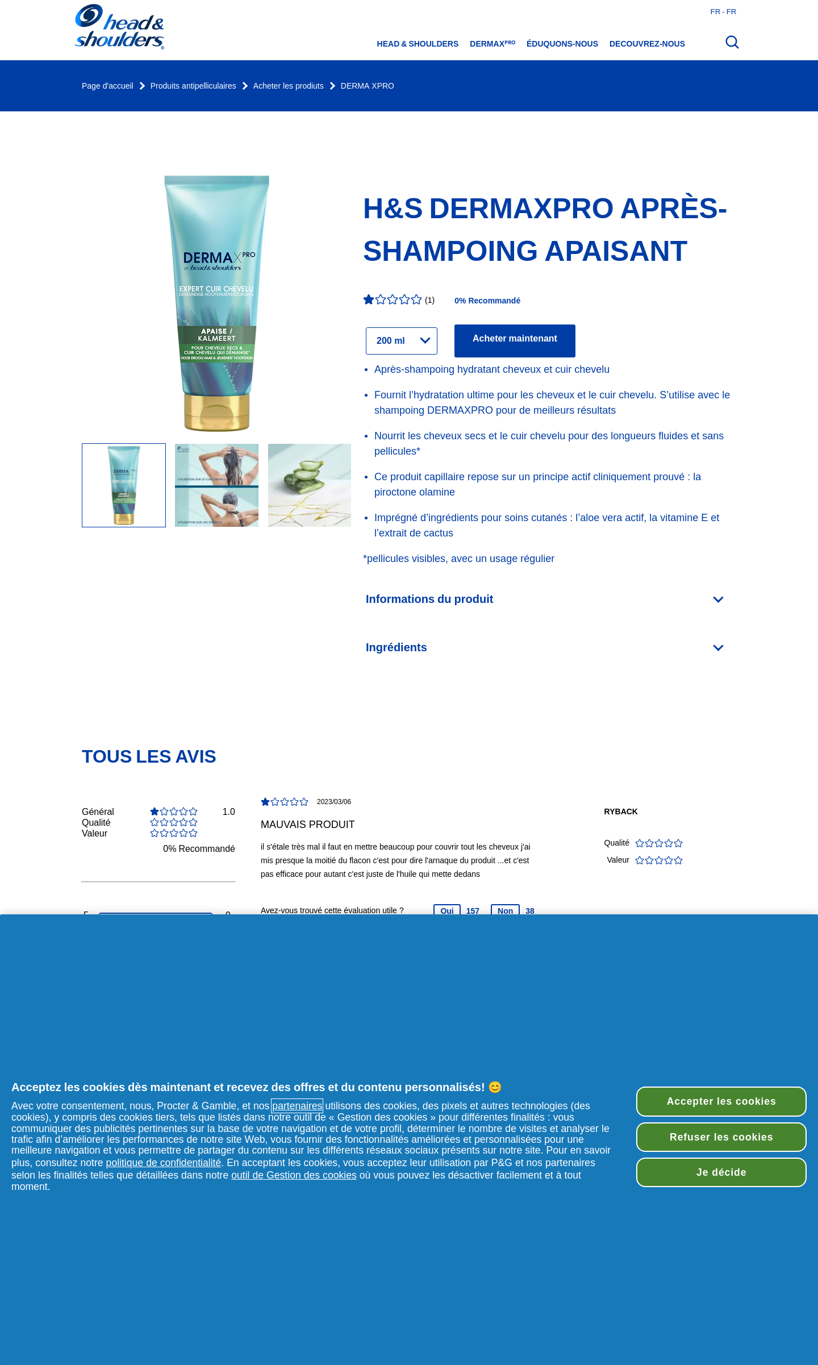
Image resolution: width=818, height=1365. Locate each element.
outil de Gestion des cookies (294, 1175)
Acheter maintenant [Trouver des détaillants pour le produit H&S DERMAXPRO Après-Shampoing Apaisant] (515, 338)
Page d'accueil (107, 86)
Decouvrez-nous (647, 44)
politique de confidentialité (164, 1162)
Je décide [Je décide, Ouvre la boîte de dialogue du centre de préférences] (721, 1172)
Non (505, 911)
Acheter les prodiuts (288, 86)
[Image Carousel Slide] (216, 486)
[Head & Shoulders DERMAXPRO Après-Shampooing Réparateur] (124, 486)
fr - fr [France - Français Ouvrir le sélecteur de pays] (724, 11)
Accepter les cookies (722, 1101)
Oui (446, 911)
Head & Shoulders (418, 44)
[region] (409, 1139)
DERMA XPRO (367, 86)
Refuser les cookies (721, 1137)
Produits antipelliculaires (193, 86)
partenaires (297, 1106)
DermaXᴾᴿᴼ (492, 44)
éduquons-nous (562, 44)
